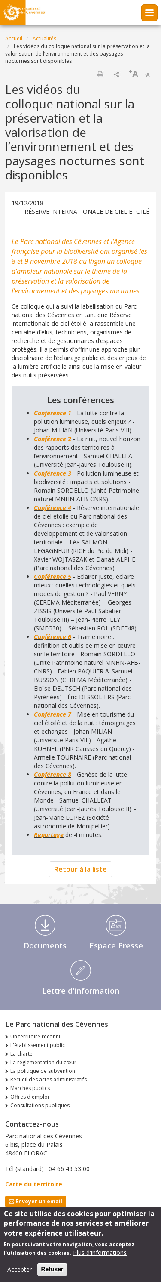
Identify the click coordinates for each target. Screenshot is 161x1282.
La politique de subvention (42, 1071)
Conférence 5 (52, 576)
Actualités (44, 38)
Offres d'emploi (29, 1096)
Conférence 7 (52, 714)
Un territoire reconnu (36, 1036)
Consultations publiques (40, 1105)
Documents (45, 945)
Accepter (19, 1273)
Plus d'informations (100, 1256)
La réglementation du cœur (43, 1062)
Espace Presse (116, 945)
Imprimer (100, 74)
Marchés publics (30, 1088)
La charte (21, 1053)
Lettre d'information (80, 990)
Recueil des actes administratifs (48, 1079)
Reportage (49, 835)
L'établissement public (37, 1045)
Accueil (13, 38)
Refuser (52, 1272)
